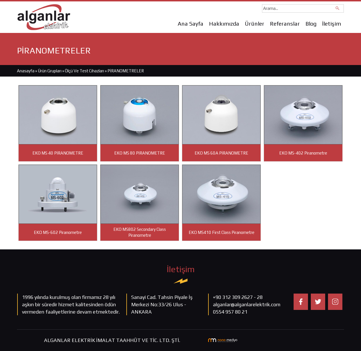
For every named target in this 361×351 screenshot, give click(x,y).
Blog (310, 23)
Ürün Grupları (50, 70)
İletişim (331, 23)
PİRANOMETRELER (125, 70)
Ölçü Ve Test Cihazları (84, 70)
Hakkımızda (224, 23)
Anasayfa (25, 70)
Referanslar (285, 23)
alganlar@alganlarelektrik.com (246, 304)
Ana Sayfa (190, 23)
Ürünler (254, 23)
